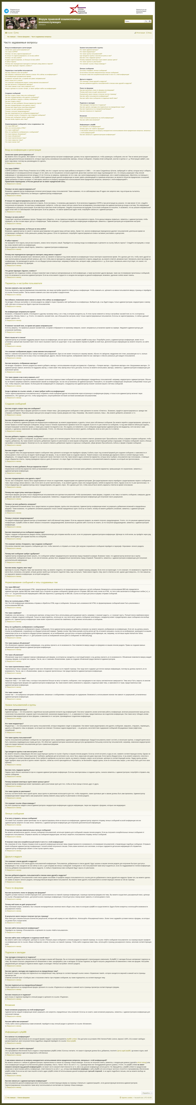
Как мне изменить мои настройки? (16, 72)
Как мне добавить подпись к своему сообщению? (21, 99)
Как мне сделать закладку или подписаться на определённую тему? (102, 107)
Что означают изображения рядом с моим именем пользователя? (27, 82)
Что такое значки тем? (12, 142)
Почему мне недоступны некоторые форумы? (20, 107)
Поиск (146, 21)
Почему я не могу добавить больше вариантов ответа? (23, 103)
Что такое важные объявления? (15, 134)
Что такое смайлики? (12, 130)
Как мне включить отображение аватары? (19, 84)
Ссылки (10, 33)
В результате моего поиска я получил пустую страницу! (98, 94)
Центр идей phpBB (123, 1051)
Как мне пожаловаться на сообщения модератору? (22, 113)
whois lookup (141, 1062)
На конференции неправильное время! (18, 76)
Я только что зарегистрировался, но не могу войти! (22, 55)
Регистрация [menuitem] (141, 33)
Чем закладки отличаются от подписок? (93, 105)
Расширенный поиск (149, 21)
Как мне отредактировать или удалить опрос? (20, 105)
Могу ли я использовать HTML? (15, 128)
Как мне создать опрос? (13, 101)
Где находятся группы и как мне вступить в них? (96, 55)
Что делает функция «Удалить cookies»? (18, 65)
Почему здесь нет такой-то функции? (92, 128)
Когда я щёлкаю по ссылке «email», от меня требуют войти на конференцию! (30, 88)
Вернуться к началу (14, 163)
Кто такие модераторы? (87, 51)
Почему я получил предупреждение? (17, 111)
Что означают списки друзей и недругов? (93, 81)
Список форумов (23, 1097)
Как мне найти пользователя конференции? (94, 96)
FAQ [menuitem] (17, 33)
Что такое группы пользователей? (91, 54)
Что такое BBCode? (11, 126)
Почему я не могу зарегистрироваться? (18, 54)
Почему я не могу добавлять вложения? (18, 109)
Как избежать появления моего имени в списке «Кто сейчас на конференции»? (31, 74)
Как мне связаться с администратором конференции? (97, 134)
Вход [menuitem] (149, 33)
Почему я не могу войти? (13, 57)
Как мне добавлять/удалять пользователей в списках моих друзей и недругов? (106, 83)
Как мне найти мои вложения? (90, 120)
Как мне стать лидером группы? (90, 57)
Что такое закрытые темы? (14, 140)
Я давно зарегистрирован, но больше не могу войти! (22, 59)
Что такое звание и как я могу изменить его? (20, 86)
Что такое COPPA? (11, 51)
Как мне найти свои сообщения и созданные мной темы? (99, 98)
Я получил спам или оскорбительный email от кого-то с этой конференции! (104, 74)
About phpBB (71, 1041)
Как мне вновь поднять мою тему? (16, 119)
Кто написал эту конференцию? (90, 126)
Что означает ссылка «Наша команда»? (93, 64)
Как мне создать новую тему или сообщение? (20, 95)
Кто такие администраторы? (89, 50)
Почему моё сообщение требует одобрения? (20, 117)
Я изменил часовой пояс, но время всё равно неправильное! (25, 78)
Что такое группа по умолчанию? (90, 61)
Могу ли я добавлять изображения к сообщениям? (22, 132)
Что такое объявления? (13, 136)
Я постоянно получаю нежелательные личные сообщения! (99, 72)
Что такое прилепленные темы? (15, 138)
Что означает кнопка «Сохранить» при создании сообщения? (25, 115)
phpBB (7, 344)
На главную (11, 1097)
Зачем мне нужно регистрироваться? (17, 50)
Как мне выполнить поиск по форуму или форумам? (97, 90)
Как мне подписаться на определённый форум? (95, 109)
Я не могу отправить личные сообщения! (93, 70)
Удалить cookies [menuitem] (127, 1097)
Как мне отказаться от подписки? (90, 111)
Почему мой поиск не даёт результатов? (93, 92)
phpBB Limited (72, 1039)
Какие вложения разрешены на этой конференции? (97, 118)
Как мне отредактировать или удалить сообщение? (22, 97)
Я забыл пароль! (10, 61)
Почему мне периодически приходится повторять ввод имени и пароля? (29, 64)
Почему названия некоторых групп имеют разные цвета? (98, 59)
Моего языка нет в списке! (14, 80)
